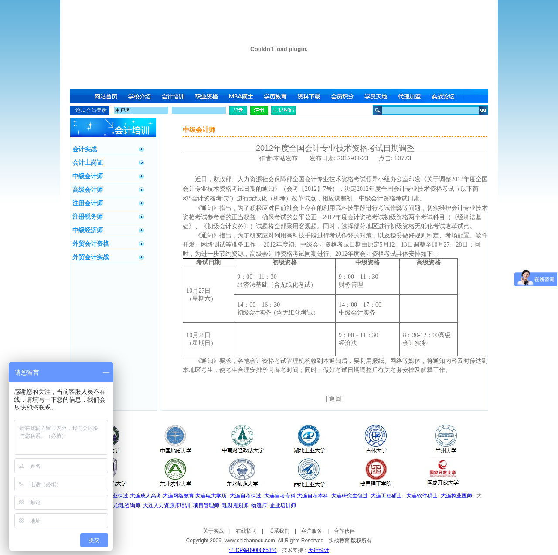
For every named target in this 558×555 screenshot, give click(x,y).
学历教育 (276, 96)
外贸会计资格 (90, 243)
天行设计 (318, 550)
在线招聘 (246, 531)
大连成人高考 (145, 496)
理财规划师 (235, 505)
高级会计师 (87, 189)
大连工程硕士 (386, 496)
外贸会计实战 (90, 257)
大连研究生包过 (349, 496)
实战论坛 (446, 96)
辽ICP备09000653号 (252, 550)
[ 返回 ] (335, 398)
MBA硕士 (242, 96)
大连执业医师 (456, 496)
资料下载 (310, 96)
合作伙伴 (344, 531)
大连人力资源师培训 (166, 505)
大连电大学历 (211, 496)
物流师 (259, 505)
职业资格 (208, 96)
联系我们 (279, 531)
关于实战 (213, 531)
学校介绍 (139, 96)
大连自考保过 (245, 496)
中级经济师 (87, 230)
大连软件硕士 (422, 496)
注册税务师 (87, 216)
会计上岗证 (87, 162)
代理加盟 (412, 96)
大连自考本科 (312, 496)
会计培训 (174, 96)
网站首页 (105, 96)
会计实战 (84, 149)
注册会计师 (87, 203)
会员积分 (344, 96)
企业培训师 (283, 505)
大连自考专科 (280, 496)
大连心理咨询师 (122, 505)
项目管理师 (206, 505)
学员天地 (378, 96)
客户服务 (311, 531)
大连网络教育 (178, 496)
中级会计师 (87, 176)
